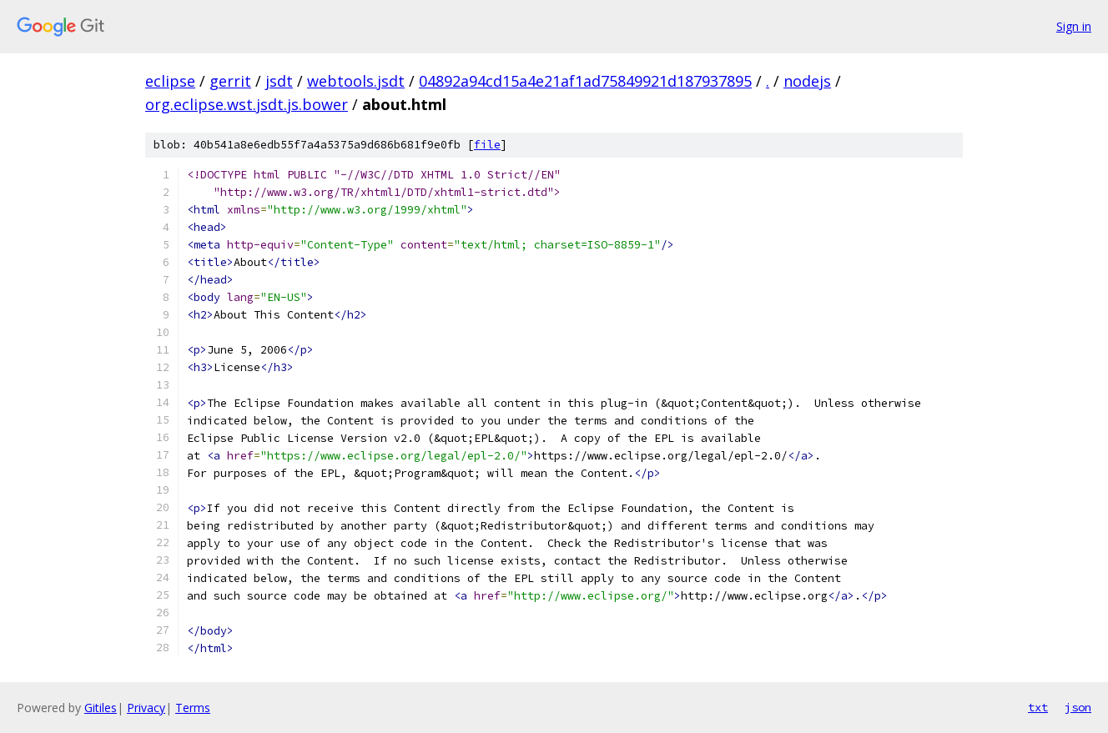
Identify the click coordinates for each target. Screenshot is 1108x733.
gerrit (230, 81)
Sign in (1073, 26)
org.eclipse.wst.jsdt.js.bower (246, 104)
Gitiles (100, 707)
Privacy (146, 707)
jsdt (279, 81)
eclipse (170, 81)
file (487, 145)
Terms (192, 707)
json (1078, 707)
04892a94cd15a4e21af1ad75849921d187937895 (585, 81)
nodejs (807, 81)
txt (1038, 707)
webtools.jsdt (356, 81)
